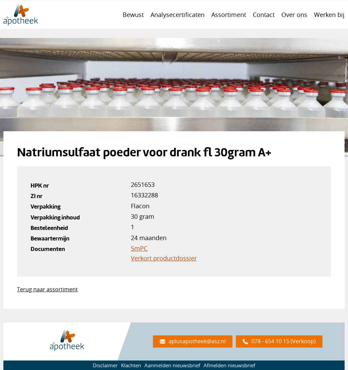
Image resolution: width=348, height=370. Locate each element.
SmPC (139, 248)
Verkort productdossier (164, 258)
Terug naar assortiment (47, 289)
